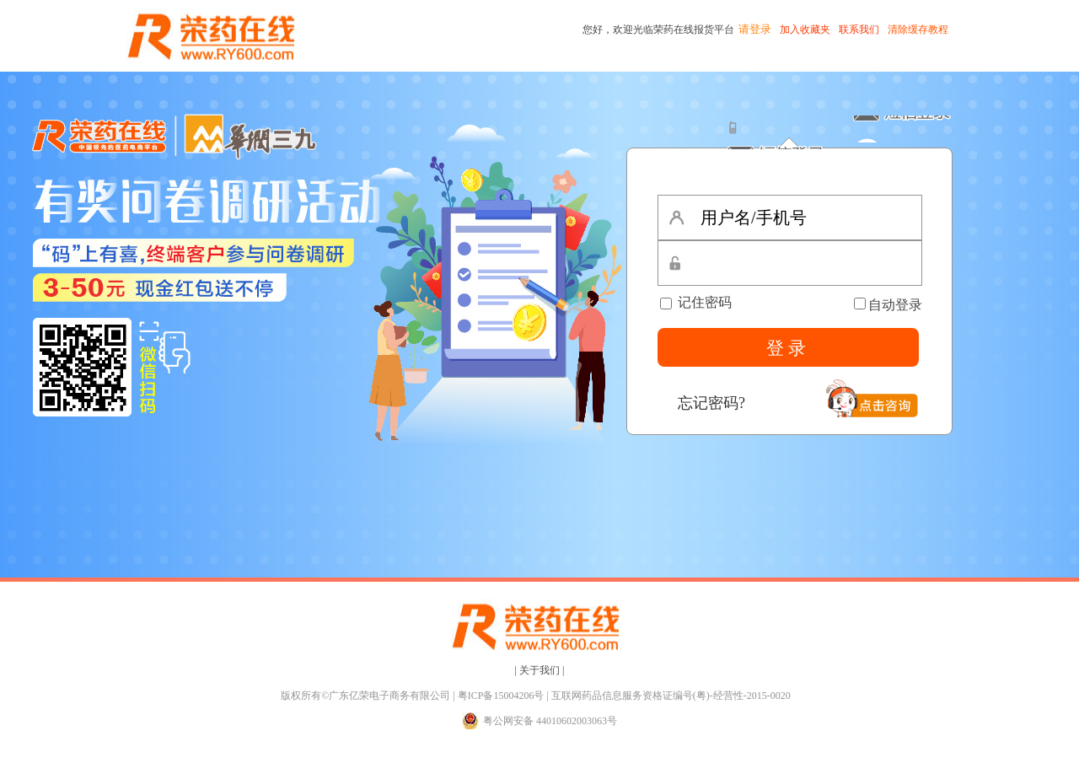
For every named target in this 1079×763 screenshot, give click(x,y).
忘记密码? (711, 403)
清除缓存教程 (918, 29)
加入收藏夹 (805, 29)
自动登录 (895, 305)
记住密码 (696, 302)
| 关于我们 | (540, 670)
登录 (788, 348)
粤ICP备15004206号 (501, 695)
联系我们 (859, 29)
